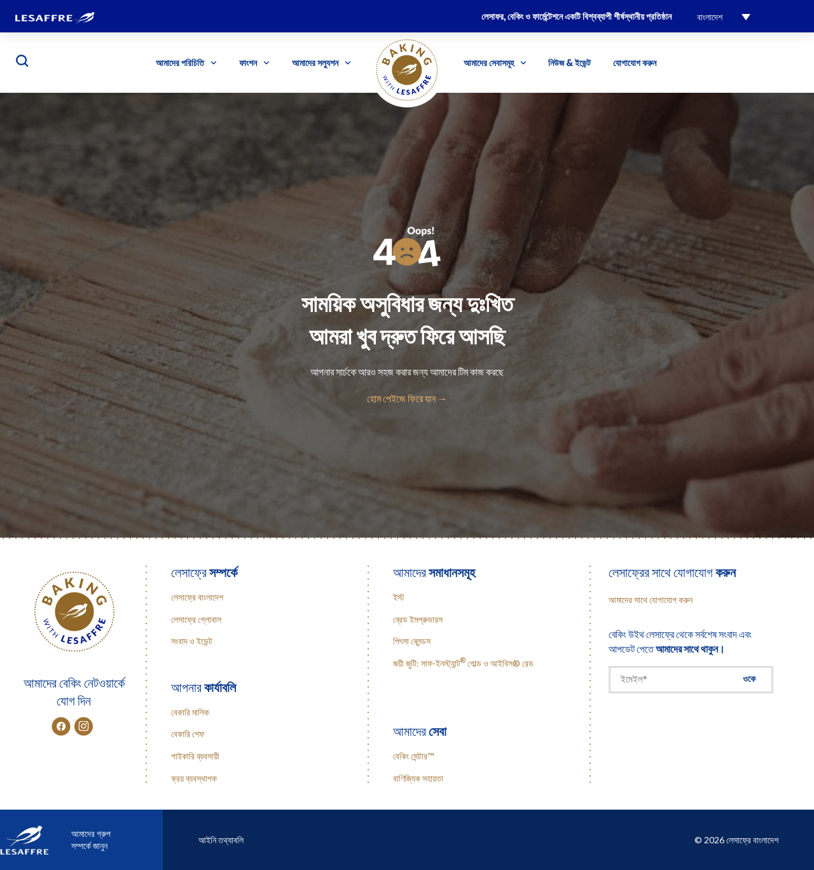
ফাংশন (254, 62)
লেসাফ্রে (204, 572)
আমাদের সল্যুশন (321, 62)
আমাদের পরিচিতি (186, 62)
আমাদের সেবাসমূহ (495, 62)
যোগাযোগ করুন (634, 62)
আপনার (203, 687)
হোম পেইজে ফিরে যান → (407, 398)
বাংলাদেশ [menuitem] (709, 16)
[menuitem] (724, 16)
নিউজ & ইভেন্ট (569, 62)
